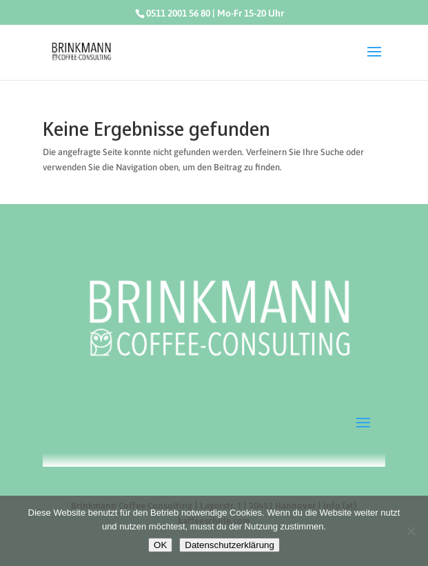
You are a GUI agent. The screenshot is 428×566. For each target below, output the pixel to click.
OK (160, 545)
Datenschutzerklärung (229, 545)
